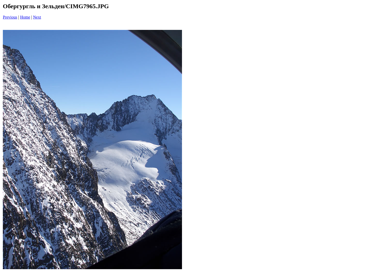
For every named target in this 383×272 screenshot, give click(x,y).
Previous (10, 17)
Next (37, 17)
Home (25, 17)
